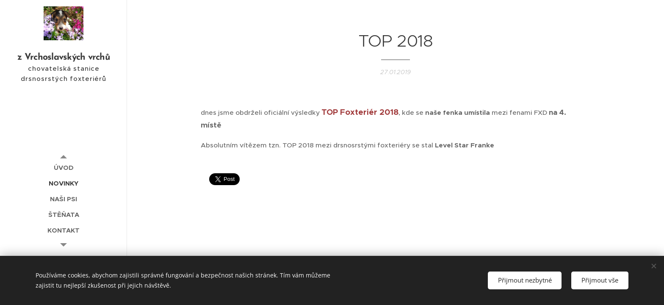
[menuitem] (64, 167)
